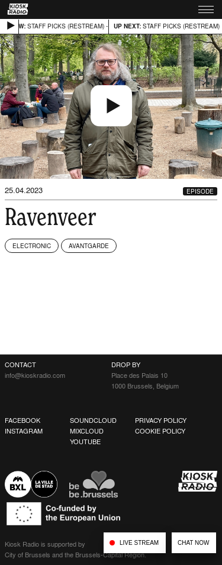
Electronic (31, 246)
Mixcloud (87, 431)
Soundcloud (93, 420)
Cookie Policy (160, 431)
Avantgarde (89, 246)
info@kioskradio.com (35, 375)
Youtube (85, 442)
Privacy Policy (160, 420)
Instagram (24, 431)
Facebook (22, 420)
